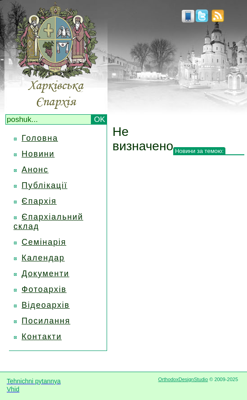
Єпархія (39, 201)
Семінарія (44, 242)
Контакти (42, 336)
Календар (43, 257)
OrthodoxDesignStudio (183, 379)
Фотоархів (44, 289)
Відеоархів (46, 305)
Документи (45, 273)
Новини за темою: (199, 151)
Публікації (44, 185)
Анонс (35, 169)
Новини (38, 153)
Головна (40, 138)
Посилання (46, 320)
